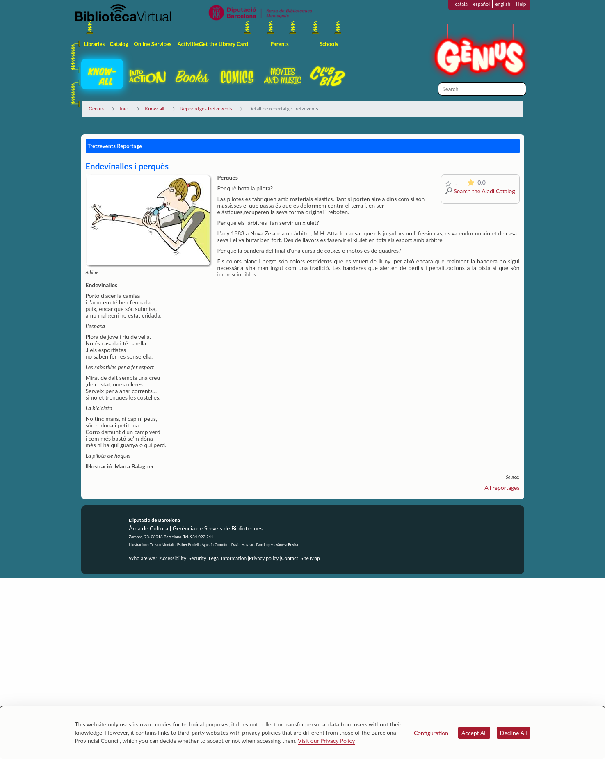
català (461, 4)
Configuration (431, 732)
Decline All (513, 732)
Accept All (474, 732)
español (481, 4)
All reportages (501, 487)
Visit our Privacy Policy (326, 740)
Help (521, 4)
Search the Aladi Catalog (484, 190)
